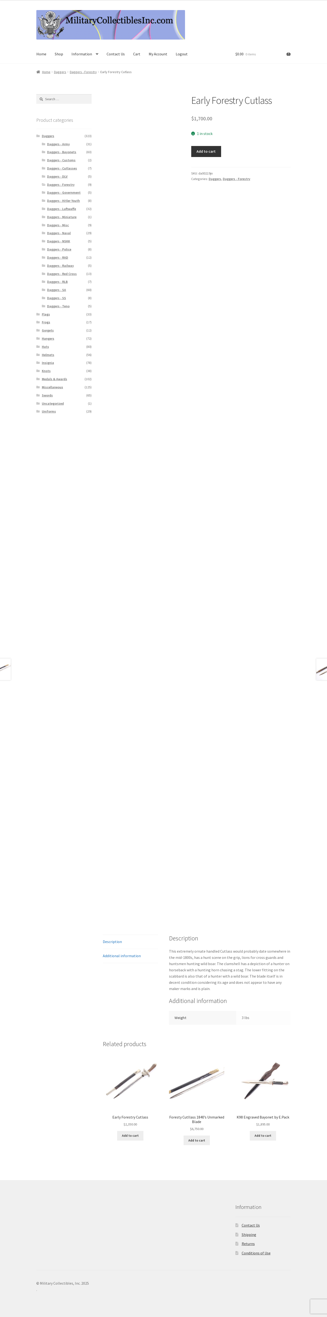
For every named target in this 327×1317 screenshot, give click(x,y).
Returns (248, 1243)
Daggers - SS (56, 298)
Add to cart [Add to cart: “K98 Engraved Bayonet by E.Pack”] (263, 1135)
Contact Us (116, 54)
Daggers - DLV (57, 176)
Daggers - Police (59, 249)
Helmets (48, 355)
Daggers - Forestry (83, 72)
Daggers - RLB (57, 282)
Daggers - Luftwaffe (61, 209)
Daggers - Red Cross (62, 274)
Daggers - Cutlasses (62, 168)
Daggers (60, 72)
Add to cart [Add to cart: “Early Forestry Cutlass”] (130, 1135)
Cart (136, 54)
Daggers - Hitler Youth (63, 200)
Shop (59, 54)
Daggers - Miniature (61, 217)
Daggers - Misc (58, 225)
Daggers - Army (58, 144)
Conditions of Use (256, 1253)
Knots (46, 371)
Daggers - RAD (57, 257)
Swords (47, 395)
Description (112, 941)
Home (41, 54)
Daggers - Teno (58, 306)
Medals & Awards (54, 379)
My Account (158, 54)
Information (81, 54)
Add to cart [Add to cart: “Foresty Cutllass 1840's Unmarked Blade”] (196, 1140)
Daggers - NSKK (58, 241)
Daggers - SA (56, 290)
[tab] (130, 942)
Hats (45, 346)
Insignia (48, 363)
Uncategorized (53, 403)
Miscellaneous (52, 387)
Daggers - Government (64, 192)
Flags (46, 314)
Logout (182, 54)
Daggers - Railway (60, 265)
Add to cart (206, 151)
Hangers (48, 338)
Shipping (249, 1234)
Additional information (122, 955)
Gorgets (48, 330)
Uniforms (49, 411)
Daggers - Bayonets (61, 152)
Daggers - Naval (59, 233)
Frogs (46, 322)
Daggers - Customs (61, 160)
